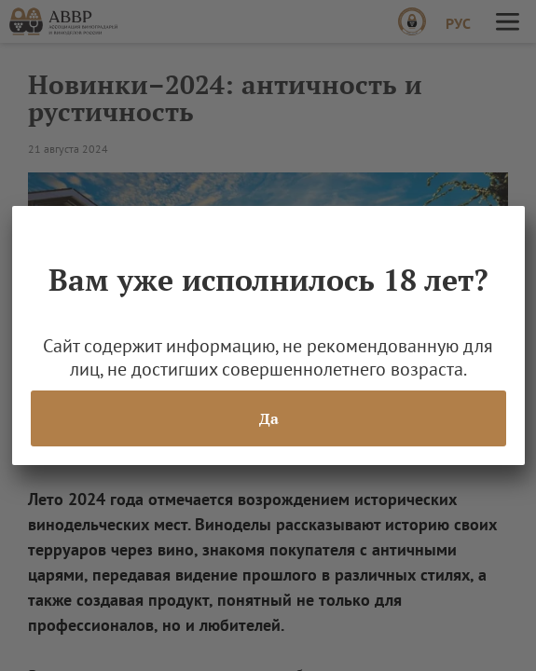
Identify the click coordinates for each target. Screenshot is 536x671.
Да (268, 418)
